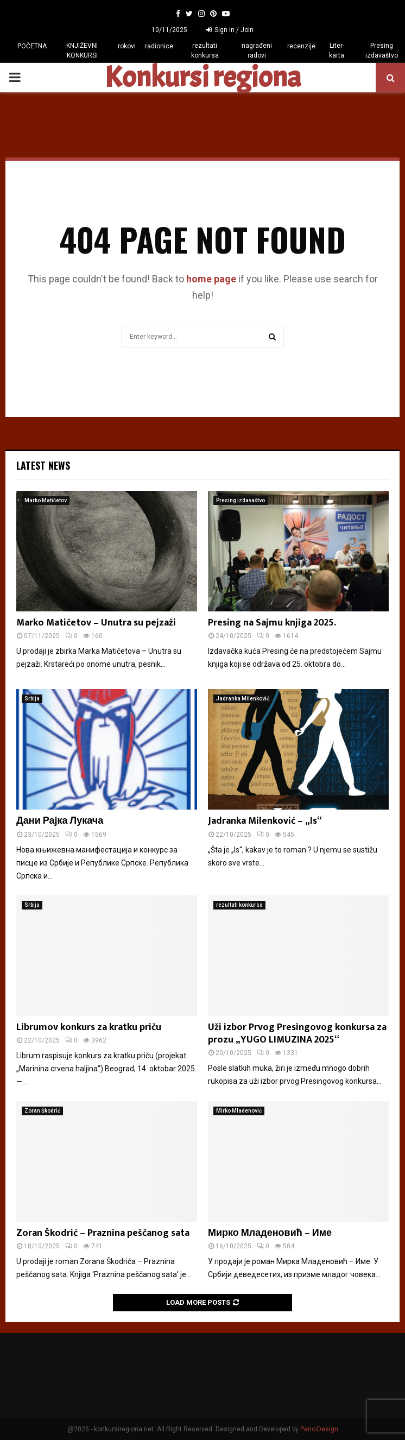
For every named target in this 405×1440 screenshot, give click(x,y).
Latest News (43, 465)
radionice (159, 46)
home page (211, 279)
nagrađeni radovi (257, 50)
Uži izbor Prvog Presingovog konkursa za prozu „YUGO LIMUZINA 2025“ (297, 1033)
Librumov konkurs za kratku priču (88, 1027)
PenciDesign (319, 1429)
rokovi (127, 46)
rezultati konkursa (205, 50)
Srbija (32, 699)
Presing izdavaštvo (381, 50)
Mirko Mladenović (239, 1111)
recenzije (301, 46)
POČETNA (32, 46)
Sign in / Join (230, 30)
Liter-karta (336, 50)
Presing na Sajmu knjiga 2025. (272, 623)
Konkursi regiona (202, 77)
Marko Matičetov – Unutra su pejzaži (96, 623)
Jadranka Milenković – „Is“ (265, 821)
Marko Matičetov (45, 500)
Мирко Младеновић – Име (270, 1233)
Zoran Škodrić (42, 1111)
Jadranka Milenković (242, 699)
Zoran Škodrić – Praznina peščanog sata (102, 1233)
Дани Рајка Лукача (59, 821)
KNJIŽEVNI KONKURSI (82, 50)
